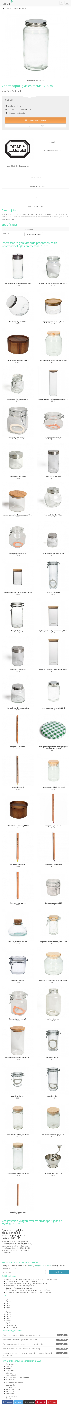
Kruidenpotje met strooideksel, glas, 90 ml (16, 1244)
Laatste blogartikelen (12, 1330)
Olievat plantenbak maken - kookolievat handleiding (35, 1349)
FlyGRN (8, 1281)
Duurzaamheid (11, 1385)
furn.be (8, 1301)
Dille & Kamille (14, 91)
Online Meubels (11, 1364)
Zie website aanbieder (33, 234)
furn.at (8, 1306)
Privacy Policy (10, 1379)
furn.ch (8, 1314)
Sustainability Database (14, 1292)
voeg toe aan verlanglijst (35, 126)
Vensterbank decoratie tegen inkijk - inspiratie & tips (35, 1340)
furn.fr (8, 1299)
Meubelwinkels (11, 1375)
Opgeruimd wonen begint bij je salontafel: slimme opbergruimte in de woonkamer (35, 1354)
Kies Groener (10, 1286)
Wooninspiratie (11, 1396)
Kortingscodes (11, 1387)
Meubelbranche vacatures (15, 1383)
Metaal (52, 142)
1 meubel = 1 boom (13, 1389)
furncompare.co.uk (12, 1327)
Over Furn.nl (10, 1366)
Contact (9, 1398)
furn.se (8, 1312)
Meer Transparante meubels (35, 186)
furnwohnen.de (11, 1325)
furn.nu (8, 1308)
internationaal (27, 1288)
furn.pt (8, 1319)
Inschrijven (59, 1272)
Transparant (35, 177)
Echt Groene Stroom (13, 1284)
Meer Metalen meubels (52, 151)
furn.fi (8, 1323)
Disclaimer (9, 1371)
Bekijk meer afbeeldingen (35, 80)
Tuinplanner (10, 1391)
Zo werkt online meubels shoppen (18, 1377)
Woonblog (9, 1368)
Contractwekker (11, 1290)
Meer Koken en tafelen (35, 206)
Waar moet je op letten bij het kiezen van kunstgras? (35, 1335)
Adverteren (10, 1394)
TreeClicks (9, 1279)
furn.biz (8, 1321)
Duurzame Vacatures (13, 1288)
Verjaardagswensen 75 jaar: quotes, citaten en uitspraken (35, 1344)
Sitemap (9, 1373)
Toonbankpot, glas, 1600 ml (16, 1248)
